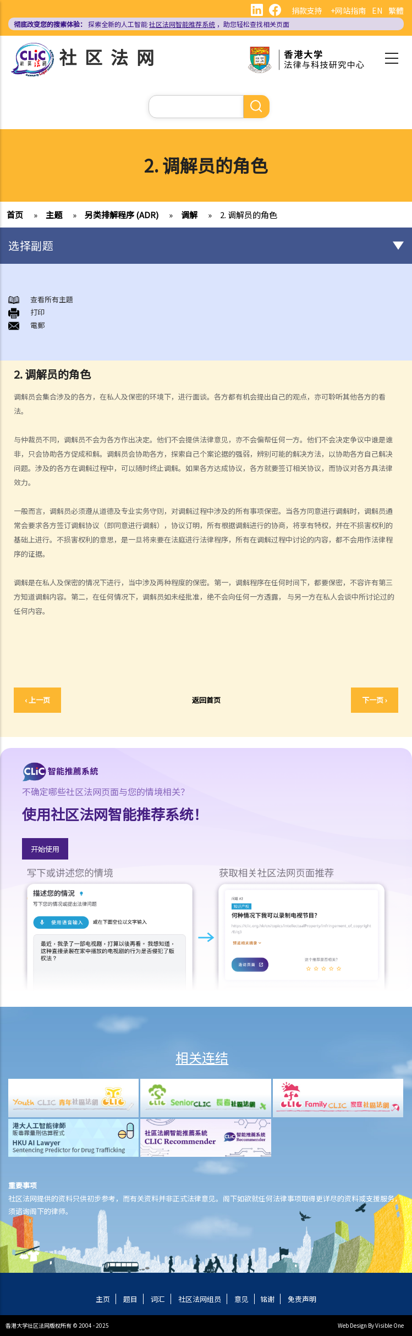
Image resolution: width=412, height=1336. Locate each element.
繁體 (396, 10)
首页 (15, 214)
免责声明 (302, 1299)
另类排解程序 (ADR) (121, 214)
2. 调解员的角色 (248, 214)
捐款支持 (307, 10)
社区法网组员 (199, 1299)
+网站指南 (348, 10)
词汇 (158, 1299)
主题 (54, 214)
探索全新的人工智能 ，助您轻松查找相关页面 (151, 24)
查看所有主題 (51, 299)
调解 (189, 214)
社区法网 (110, 56)
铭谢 (267, 1299)
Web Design (352, 1325)
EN (377, 10)
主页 (103, 1299)
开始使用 (45, 849)
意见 (241, 1299)
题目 (130, 1299)
